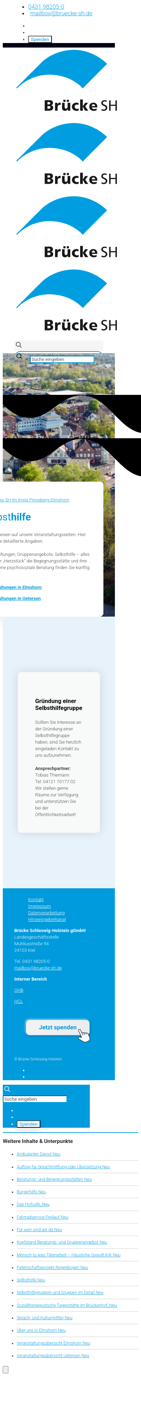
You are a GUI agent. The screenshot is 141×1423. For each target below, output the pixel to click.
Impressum (39, 906)
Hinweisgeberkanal (47, 919)
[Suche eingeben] (62, 359)
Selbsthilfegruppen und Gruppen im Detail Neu (60, 1292)
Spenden (40, 39)
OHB (18, 990)
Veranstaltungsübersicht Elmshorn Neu (53, 1343)
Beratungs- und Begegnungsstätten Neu (54, 1179)
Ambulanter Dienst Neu (38, 1154)
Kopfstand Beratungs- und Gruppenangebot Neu (62, 1242)
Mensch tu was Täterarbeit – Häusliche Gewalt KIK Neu (68, 1255)
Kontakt (36, 899)
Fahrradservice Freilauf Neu (42, 1217)
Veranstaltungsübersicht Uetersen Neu (53, 1355)
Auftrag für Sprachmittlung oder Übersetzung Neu (63, 1166)
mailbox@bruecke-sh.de (38, 968)
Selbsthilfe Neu (31, 1280)
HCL (18, 1001)
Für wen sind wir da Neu (39, 1229)
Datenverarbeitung (46, 912)
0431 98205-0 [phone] (46, 6)
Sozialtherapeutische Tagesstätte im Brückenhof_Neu (67, 1305)
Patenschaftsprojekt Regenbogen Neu (52, 1267)
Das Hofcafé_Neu (33, 1204)
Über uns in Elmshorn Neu (41, 1330)
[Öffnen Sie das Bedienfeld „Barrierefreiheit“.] (5, 1369)
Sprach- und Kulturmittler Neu (44, 1317)
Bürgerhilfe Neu (31, 1191)
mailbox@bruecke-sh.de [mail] (61, 13)
